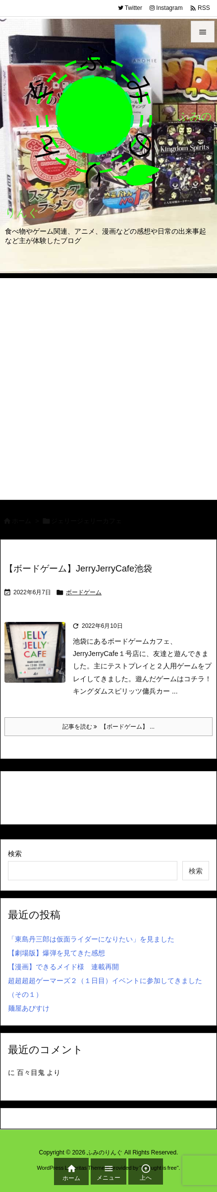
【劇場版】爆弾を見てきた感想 (56, 953)
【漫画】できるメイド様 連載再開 (63, 967)
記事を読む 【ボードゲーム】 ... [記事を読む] (108, 726)
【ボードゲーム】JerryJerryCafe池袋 (78, 569)
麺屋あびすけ (29, 1008)
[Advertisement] (108, 386)
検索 (15, 854)
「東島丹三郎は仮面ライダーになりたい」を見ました (91, 939)
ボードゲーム (84, 592)
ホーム (21, 521)
